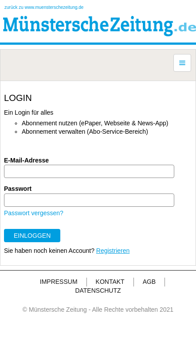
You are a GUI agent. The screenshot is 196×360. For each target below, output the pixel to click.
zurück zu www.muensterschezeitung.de (43, 7)
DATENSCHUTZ (98, 290)
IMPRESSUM (59, 281)
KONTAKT (110, 281)
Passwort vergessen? (33, 213)
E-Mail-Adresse (26, 160)
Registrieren (112, 250)
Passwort (17, 188)
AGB (149, 281)
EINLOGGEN (32, 235)
